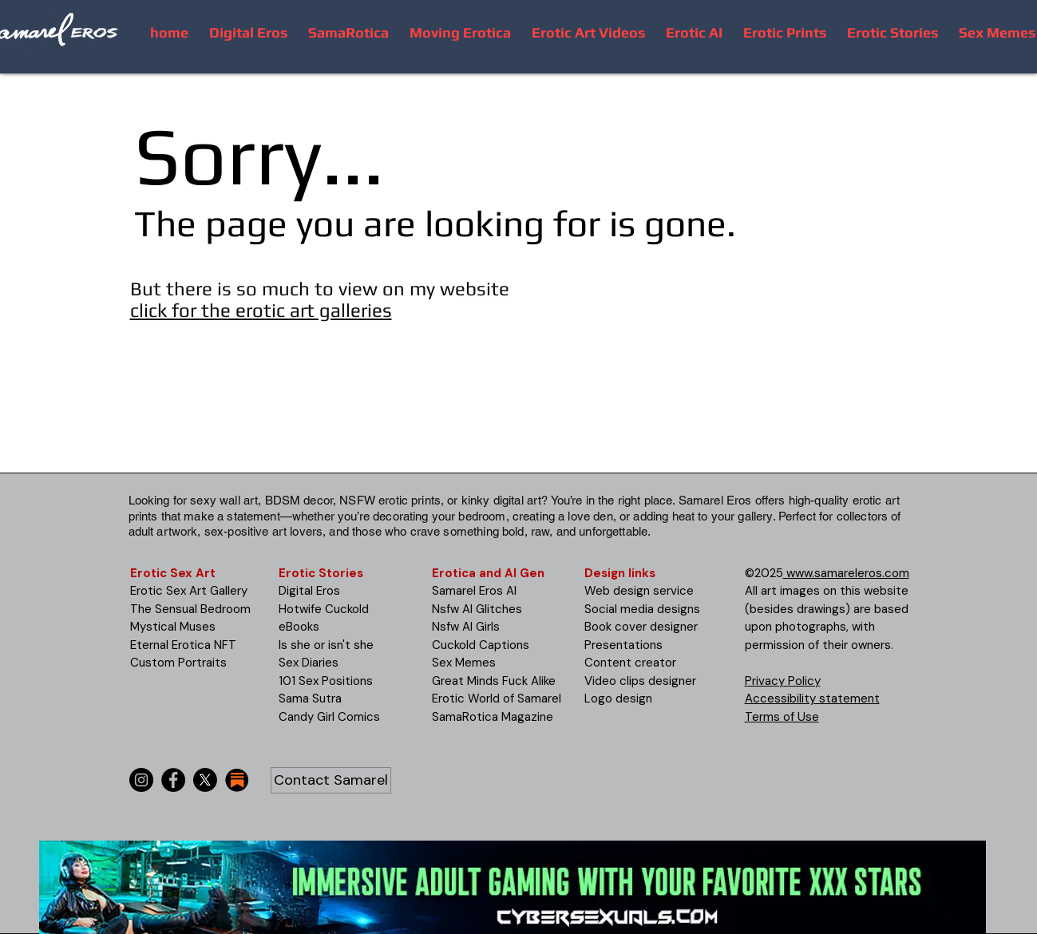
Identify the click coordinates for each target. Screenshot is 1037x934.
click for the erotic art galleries (261, 310)
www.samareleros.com (846, 573)
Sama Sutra (310, 698)
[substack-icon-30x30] (237, 780)
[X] (205, 780)
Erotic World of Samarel (496, 698)
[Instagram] (141, 780)
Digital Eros (309, 591)
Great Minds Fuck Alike (494, 681)
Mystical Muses (173, 627)
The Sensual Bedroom (190, 609)
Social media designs (642, 609)
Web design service (639, 591)
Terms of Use (782, 717)
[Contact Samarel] (331, 780)
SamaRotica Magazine (492, 717)
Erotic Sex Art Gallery (188, 591)
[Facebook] (173, 780)
